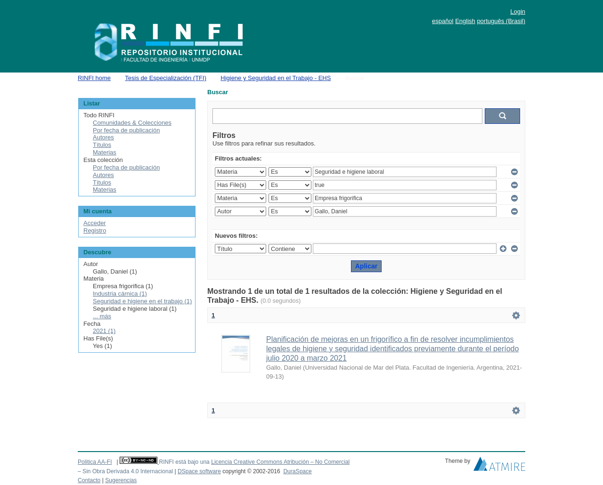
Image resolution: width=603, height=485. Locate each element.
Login (517, 11)
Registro (94, 230)
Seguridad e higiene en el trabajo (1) (142, 301)
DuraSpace (297, 471)
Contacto (89, 480)
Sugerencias (121, 480)
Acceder (94, 222)
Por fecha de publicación (126, 130)
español (443, 20)
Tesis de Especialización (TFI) (165, 77)
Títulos (102, 144)
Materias (104, 152)
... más (102, 316)
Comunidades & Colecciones (132, 122)
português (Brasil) (501, 20)
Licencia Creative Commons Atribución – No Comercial (280, 462)
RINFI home (94, 77)
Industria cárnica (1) (120, 293)
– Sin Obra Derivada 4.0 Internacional (125, 471)
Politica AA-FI (95, 462)
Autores (103, 137)
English (465, 20)
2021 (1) (104, 330)
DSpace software (199, 471)
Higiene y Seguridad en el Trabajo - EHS (275, 77)
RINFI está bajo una (184, 462)
